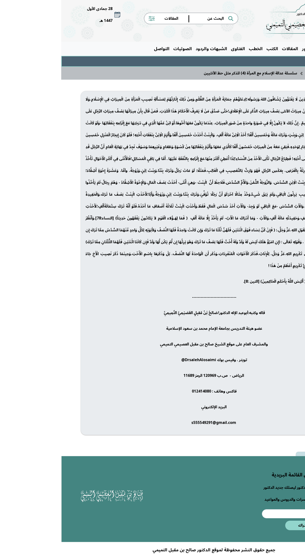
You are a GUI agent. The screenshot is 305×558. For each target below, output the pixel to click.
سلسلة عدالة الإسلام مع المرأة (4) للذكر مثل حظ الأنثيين (189, 73)
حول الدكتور (252, 48)
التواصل (100, 48)
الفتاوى (177, 48)
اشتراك (243, 525)
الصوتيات (121, 48)
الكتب (211, 48)
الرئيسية (275, 48)
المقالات (229, 48)
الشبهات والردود (150, 48)
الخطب (194, 48)
